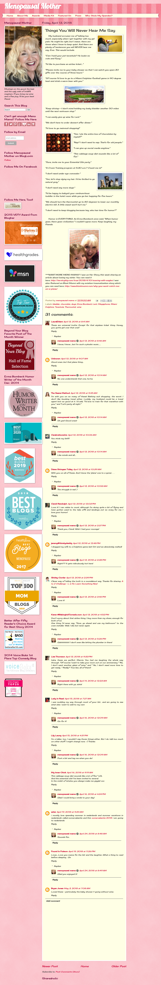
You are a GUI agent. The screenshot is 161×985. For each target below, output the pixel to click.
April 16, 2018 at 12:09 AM (93, 718)
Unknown (55, 359)
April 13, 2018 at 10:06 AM (82, 435)
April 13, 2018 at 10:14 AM (92, 375)
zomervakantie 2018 (102, 818)
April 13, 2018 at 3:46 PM (92, 597)
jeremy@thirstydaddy (61, 543)
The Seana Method (60, 393)
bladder (56, 304)
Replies (57, 336)
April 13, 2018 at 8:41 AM (76, 322)
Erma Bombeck (84, 304)
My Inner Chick (58, 772)
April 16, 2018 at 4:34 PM (92, 794)
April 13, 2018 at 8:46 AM (92, 341)
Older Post (118, 966)
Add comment (53, 901)
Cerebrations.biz (59, 435)
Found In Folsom (59, 851)
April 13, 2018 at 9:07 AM (74, 359)
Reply (54, 331)
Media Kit (49, 15)
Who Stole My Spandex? (99, 15)
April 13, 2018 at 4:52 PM (95, 615)
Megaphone (104, 304)
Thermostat (70, 307)
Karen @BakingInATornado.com (66, 615)
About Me (22, 15)
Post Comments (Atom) (67, 972)
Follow (7, 160)
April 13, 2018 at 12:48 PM (86, 543)
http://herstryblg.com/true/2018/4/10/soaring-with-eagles (82, 280)
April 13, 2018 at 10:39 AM (87, 469)
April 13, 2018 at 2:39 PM (79, 578)
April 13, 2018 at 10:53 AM (93, 486)
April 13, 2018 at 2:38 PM (92, 560)
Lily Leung (56, 735)
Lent (95, 304)
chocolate (65, 304)
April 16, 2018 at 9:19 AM (80, 772)
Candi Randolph (59, 504)
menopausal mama (65, 300)
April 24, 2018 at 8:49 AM (92, 871)
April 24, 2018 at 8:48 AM (92, 834)
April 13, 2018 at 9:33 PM (79, 657)
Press (78, 15)
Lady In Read (57, 699)
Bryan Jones (57, 888)
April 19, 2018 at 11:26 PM (81, 851)
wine (79, 307)
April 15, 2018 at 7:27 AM (78, 699)
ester (53, 812)
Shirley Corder (58, 578)
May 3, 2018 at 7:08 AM (77, 888)
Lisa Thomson (58, 657)
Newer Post (50, 966)
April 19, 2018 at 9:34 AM (70, 812)
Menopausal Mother (32, 6)
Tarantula (59, 307)
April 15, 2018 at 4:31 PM (75, 735)
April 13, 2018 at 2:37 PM (92, 525)
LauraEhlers (57, 322)
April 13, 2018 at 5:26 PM (92, 639)
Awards (36, 15)
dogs (73, 304)
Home (10, 15)
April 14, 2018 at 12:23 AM (93, 681)
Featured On (64, 15)
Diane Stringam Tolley (62, 469)
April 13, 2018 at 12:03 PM (82, 504)
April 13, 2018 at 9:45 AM (84, 393)
